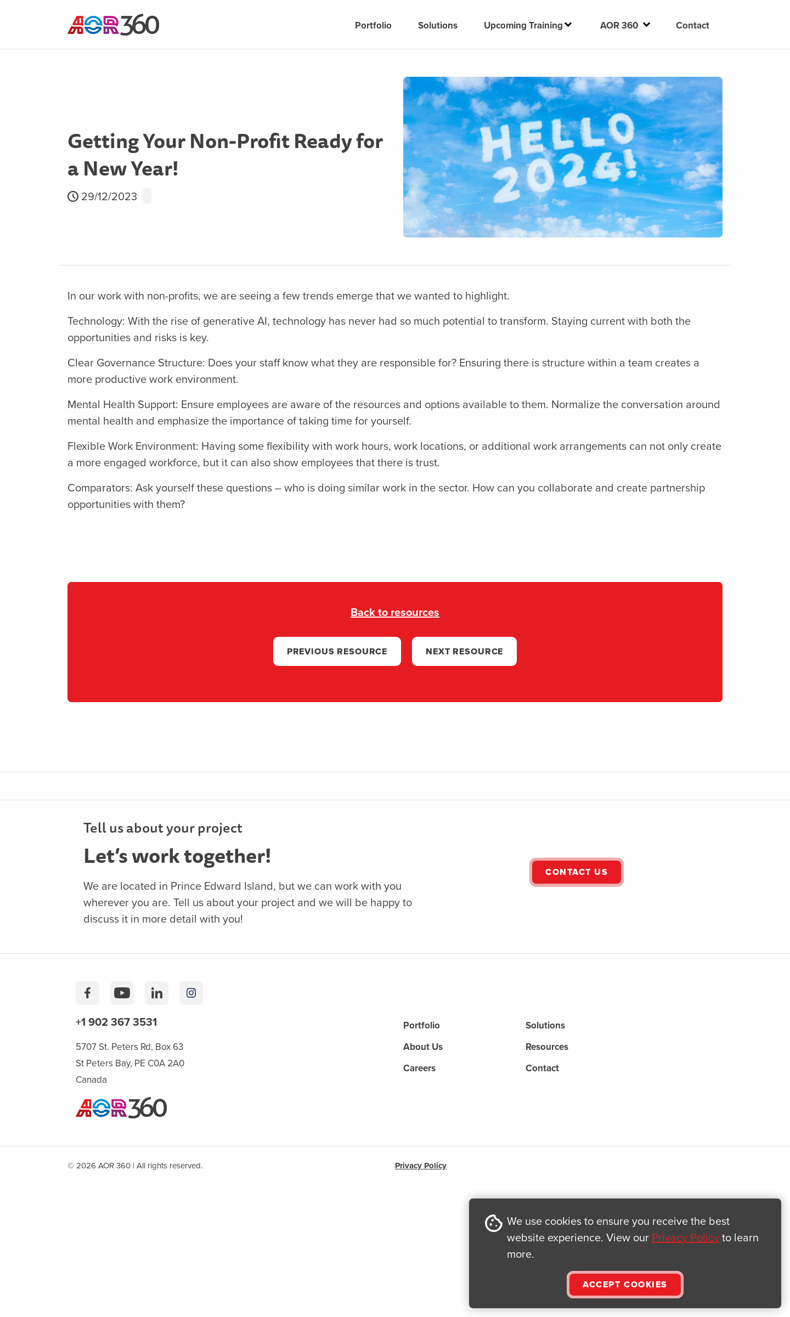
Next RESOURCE (464, 651)
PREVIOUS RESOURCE (337, 651)
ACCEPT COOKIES (625, 1284)
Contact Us (576, 872)
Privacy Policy (685, 1237)
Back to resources (395, 612)
